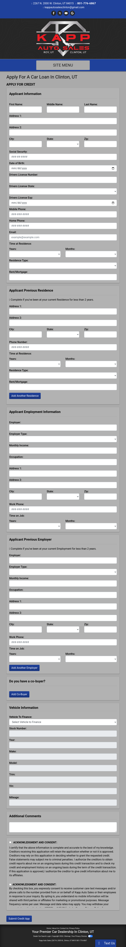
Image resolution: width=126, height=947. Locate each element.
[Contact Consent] (10, 884)
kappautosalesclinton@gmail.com (64, 7)
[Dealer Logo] (63, 38)
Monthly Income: (19, 445)
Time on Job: (16, 515)
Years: (13, 248)
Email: (12, 232)
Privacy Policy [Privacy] (74, 928)
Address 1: (15, 115)
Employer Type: (18, 433)
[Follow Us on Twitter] (59, 13)
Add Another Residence (25, 395)
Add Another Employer (24, 667)
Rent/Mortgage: (18, 271)
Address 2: (15, 127)
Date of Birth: (17, 163)
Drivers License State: (22, 186)
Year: (12, 739)
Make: (12, 751)
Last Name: (91, 104)
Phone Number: (18, 341)
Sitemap (67, 936)
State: (50, 138)
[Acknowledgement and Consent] (10, 842)
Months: (70, 248)
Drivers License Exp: (21, 197)
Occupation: (16, 456)
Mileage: (14, 797)
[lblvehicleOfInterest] (63, 722)
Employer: (15, 422)
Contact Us (64, 928)
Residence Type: (18, 260)
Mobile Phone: (17, 209)
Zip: (86, 138)
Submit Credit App (19, 918)
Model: (13, 762)
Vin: (11, 785)
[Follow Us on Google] (72, 13)
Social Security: (18, 151)
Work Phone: (16, 504)
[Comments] (63, 827)
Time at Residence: (20, 243)
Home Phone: (17, 220)
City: (11, 138)
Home (49, 928)
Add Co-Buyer (19, 694)
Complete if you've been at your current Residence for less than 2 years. (51, 299)
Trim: (12, 774)
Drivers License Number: (23, 174)
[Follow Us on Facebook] (53, 13)
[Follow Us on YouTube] (66, 13)
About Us (55, 928)
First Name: (16, 104)
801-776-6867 (86, 3)
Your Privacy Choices (82, 936)
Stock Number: (18, 728)
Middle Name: (55, 104)
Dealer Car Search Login (42, 936)
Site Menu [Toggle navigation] (63, 65)
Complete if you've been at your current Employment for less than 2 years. (52, 548)
